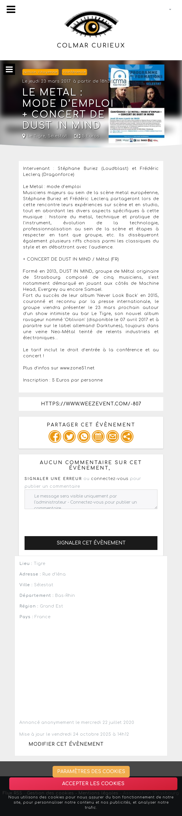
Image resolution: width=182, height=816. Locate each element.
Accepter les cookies (93, 783)
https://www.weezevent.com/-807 (91, 404)
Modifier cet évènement (66, 744)
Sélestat (57, 136)
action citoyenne (40, 72)
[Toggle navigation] (11, 9)
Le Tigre (33, 136)
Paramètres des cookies (91, 771)
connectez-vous (110, 479)
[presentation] (68, 520)
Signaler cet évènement (91, 543)
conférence (74, 72)
